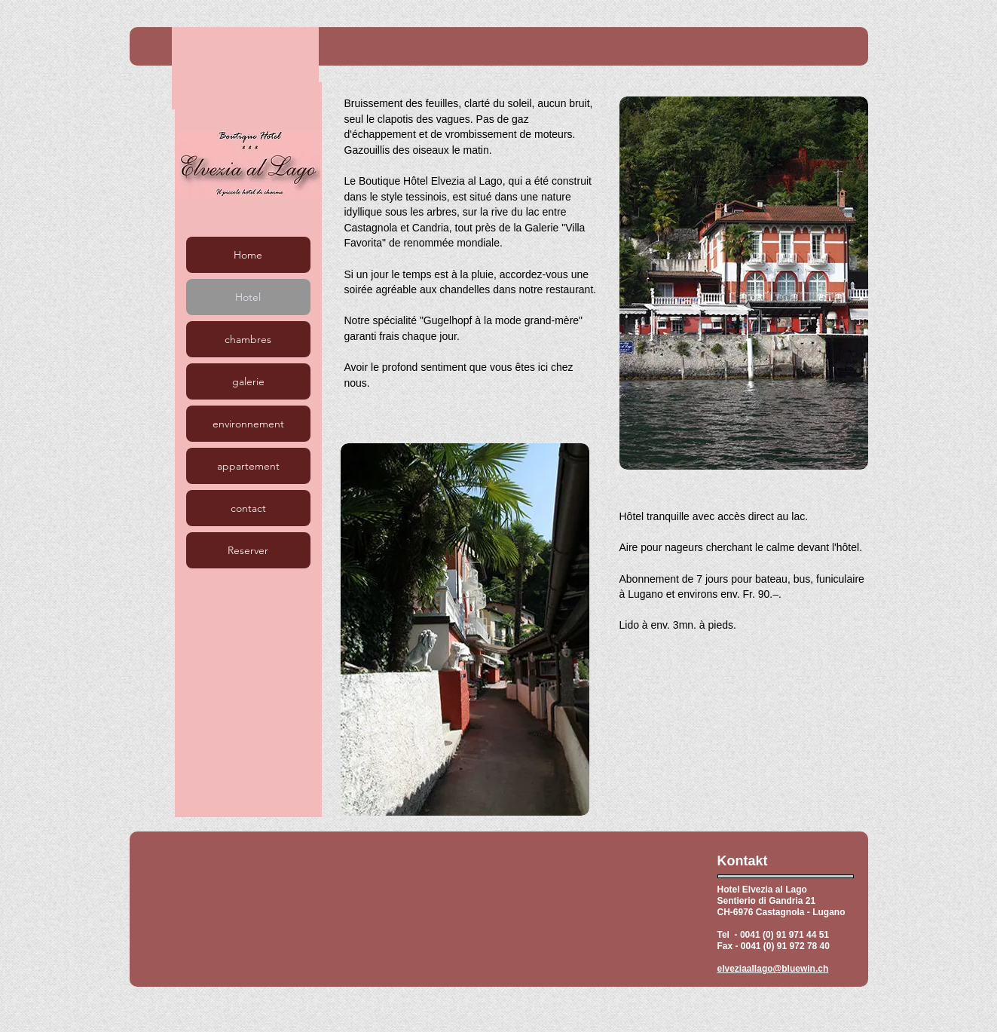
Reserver (248, 550)
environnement (248, 423)
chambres (248, 339)
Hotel (248, 297)
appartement (248, 466)
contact (248, 508)
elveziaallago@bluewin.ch (773, 968)
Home (248, 255)
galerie (248, 381)
